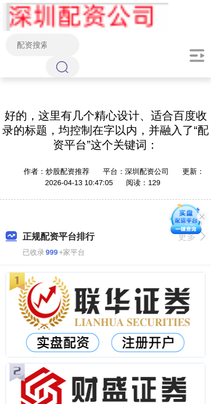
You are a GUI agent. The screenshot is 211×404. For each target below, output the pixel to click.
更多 (191, 236)
